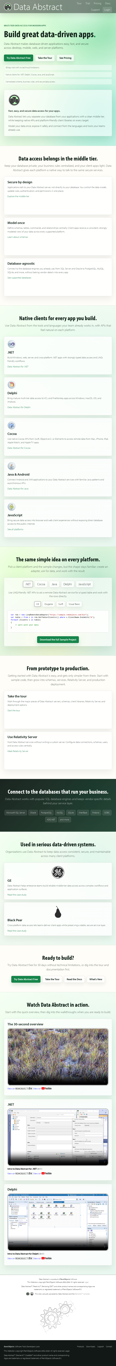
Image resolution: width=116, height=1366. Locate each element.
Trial (88, 3)
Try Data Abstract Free (18, 57)
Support (95, 9)
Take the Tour (45, 57)
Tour (79, 3)
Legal (86, 1282)
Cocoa (41, 584)
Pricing (97, 3)
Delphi (68, 584)
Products (80, 1346)
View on (19, 1088)
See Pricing (65, 57)
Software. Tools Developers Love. (22, 1346)
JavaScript (84, 584)
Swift (60, 603)
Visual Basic (74, 603)
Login (107, 9)
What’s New (95, 979)
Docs (107, 3)
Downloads (90, 1346)
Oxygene (48, 603)
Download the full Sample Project (58, 639)
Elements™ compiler (82, 1294)
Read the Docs (74, 979)
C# (37, 603)
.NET (28, 584)
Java (54, 584)
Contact (109, 1346)
